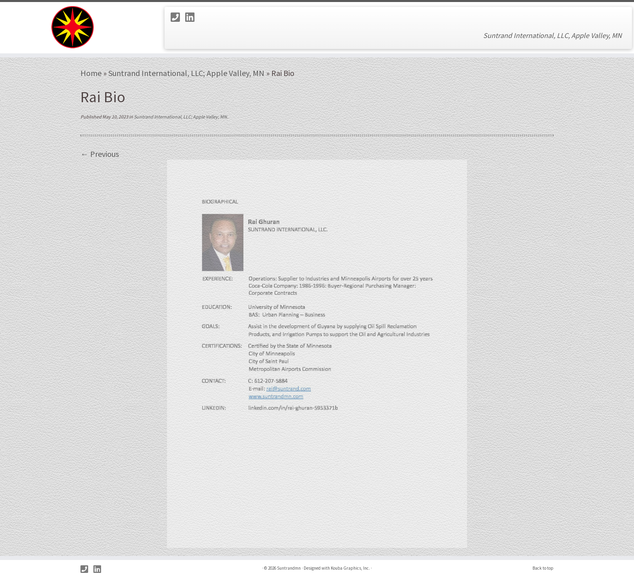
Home (90, 73)
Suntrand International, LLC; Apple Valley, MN (186, 73)
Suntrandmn (289, 568)
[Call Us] (178, 17)
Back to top (543, 568)
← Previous (99, 154)
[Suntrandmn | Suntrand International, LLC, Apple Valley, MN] (73, 27)
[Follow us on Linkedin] (192, 17)
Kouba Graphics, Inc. (350, 568)
